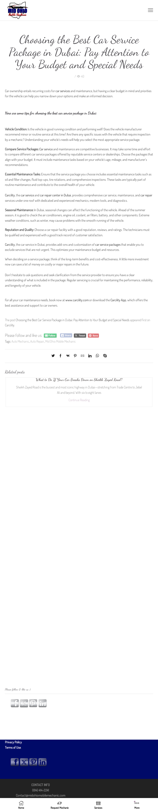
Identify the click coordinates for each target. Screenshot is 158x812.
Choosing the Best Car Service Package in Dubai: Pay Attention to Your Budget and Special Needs (72, 320)
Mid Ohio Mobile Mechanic (60, 341)
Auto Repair (37, 341)
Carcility (9, 325)
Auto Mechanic (20, 341)
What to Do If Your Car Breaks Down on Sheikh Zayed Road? (79, 379)
